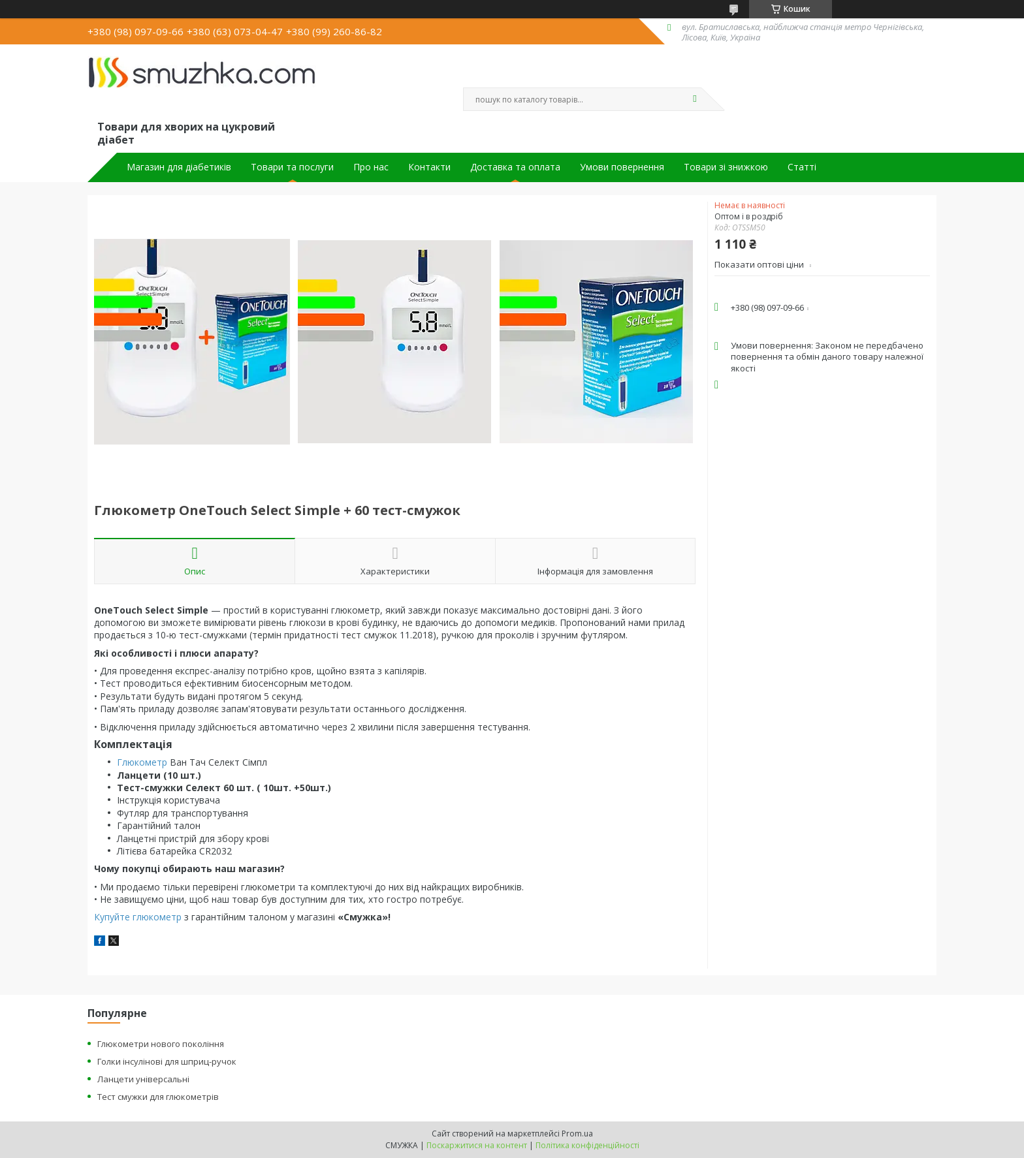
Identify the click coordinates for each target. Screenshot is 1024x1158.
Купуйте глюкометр (138, 917)
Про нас (371, 167)
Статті (802, 167)
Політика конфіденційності (587, 1145)
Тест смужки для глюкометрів (158, 1097)
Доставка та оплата (515, 167)
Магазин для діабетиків (179, 167)
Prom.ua (577, 1133)
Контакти (429, 167)
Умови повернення (622, 167)
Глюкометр (142, 762)
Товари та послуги (292, 167)
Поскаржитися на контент (476, 1145)
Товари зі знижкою (726, 167)
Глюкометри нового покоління (160, 1044)
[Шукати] (695, 99)
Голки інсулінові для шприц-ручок (166, 1061)
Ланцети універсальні (143, 1079)
